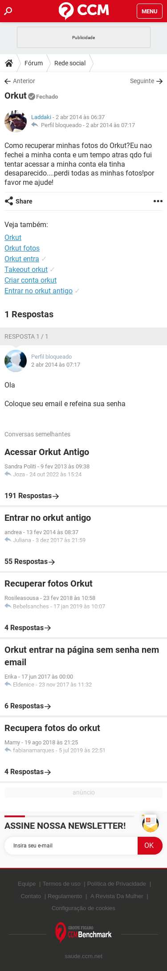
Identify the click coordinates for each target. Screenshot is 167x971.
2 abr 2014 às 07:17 (110, 125)
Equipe (27, 883)
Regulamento (65, 896)
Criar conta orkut (30, 280)
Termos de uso (61, 883)
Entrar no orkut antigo (38, 291)
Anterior (24, 80)
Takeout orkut (26, 269)
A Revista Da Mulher (116, 896)
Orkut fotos (22, 248)
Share (24, 201)
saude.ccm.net (83, 956)
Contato (30, 896)
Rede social (70, 63)
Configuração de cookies (83, 908)
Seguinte (142, 80)
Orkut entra (21, 259)
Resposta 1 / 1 (26, 336)
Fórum (33, 63)
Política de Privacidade (116, 883)
